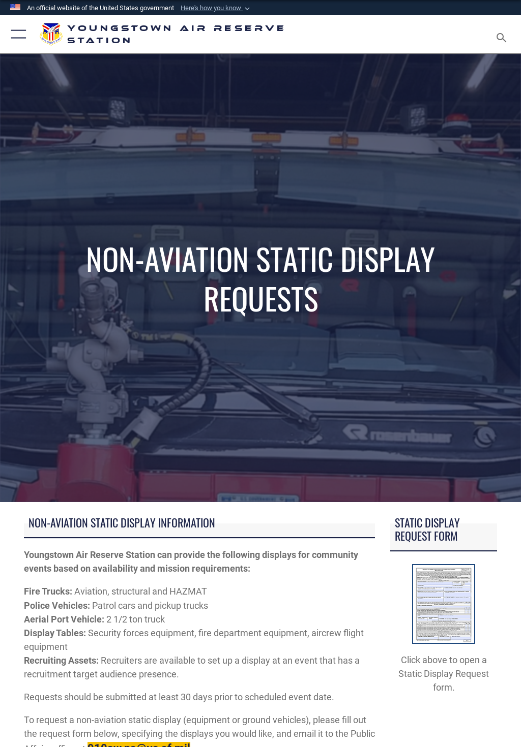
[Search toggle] (503, 34)
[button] (216, 8)
